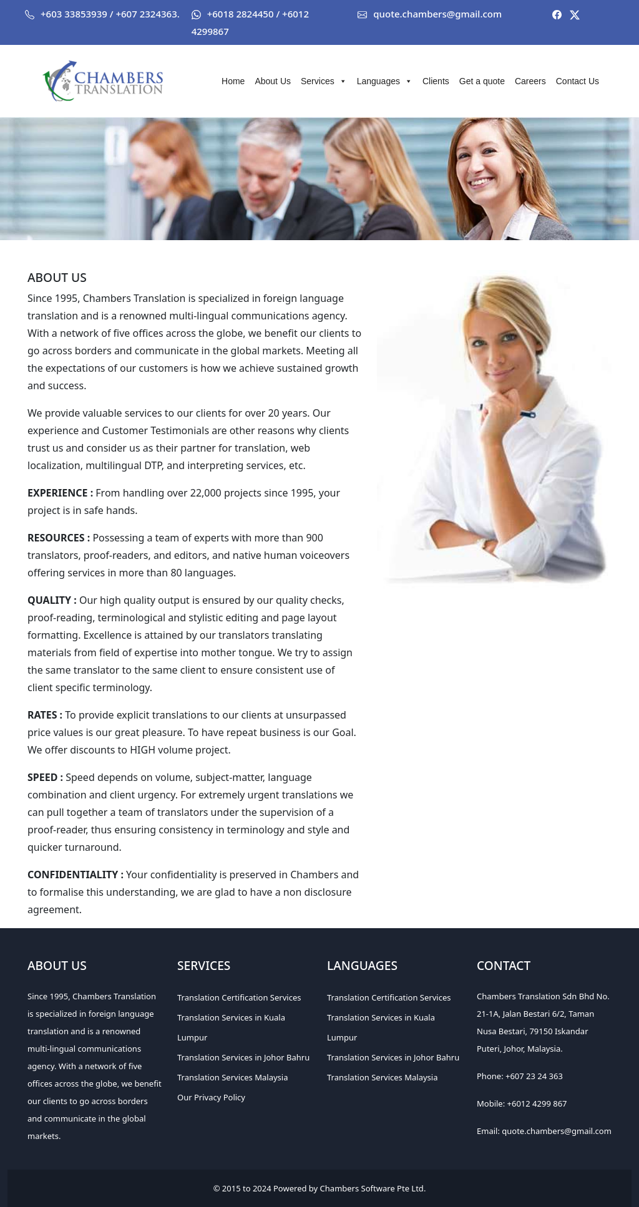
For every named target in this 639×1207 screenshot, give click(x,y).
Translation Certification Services (239, 997)
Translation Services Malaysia (232, 1077)
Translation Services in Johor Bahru (243, 1057)
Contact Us (577, 81)
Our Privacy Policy (211, 1097)
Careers (530, 81)
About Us (273, 81)
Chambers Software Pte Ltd (372, 1188)
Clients (435, 81)
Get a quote (482, 81)
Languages (384, 81)
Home (233, 81)
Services (324, 81)
